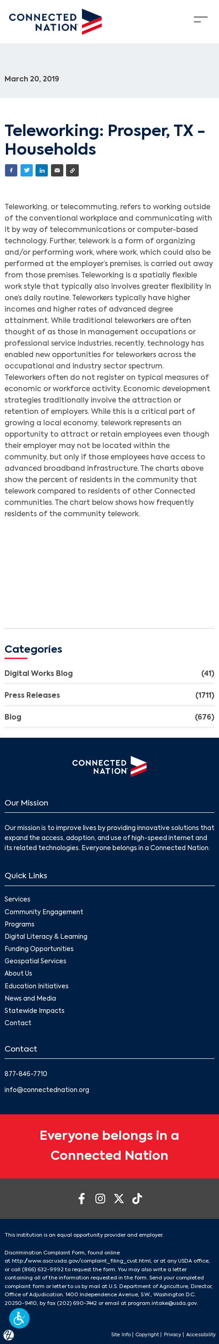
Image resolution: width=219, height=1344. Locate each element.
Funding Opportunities (39, 949)
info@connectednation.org (47, 1090)
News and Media (30, 999)
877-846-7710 (26, 1074)
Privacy (172, 1335)
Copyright (147, 1335)
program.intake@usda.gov (162, 1303)
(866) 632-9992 (43, 1270)
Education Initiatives (37, 987)
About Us (18, 974)
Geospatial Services (35, 962)
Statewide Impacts (35, 1011)
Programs (20, 925)
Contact (18, 1024)
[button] (19, 1318)
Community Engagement (44, 913)
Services (18, 900)
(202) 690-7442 (77, 1303)
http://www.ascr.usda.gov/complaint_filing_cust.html (81, 1261)
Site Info (121, 1335)
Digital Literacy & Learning (46, 937)
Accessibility (201, 1335)
